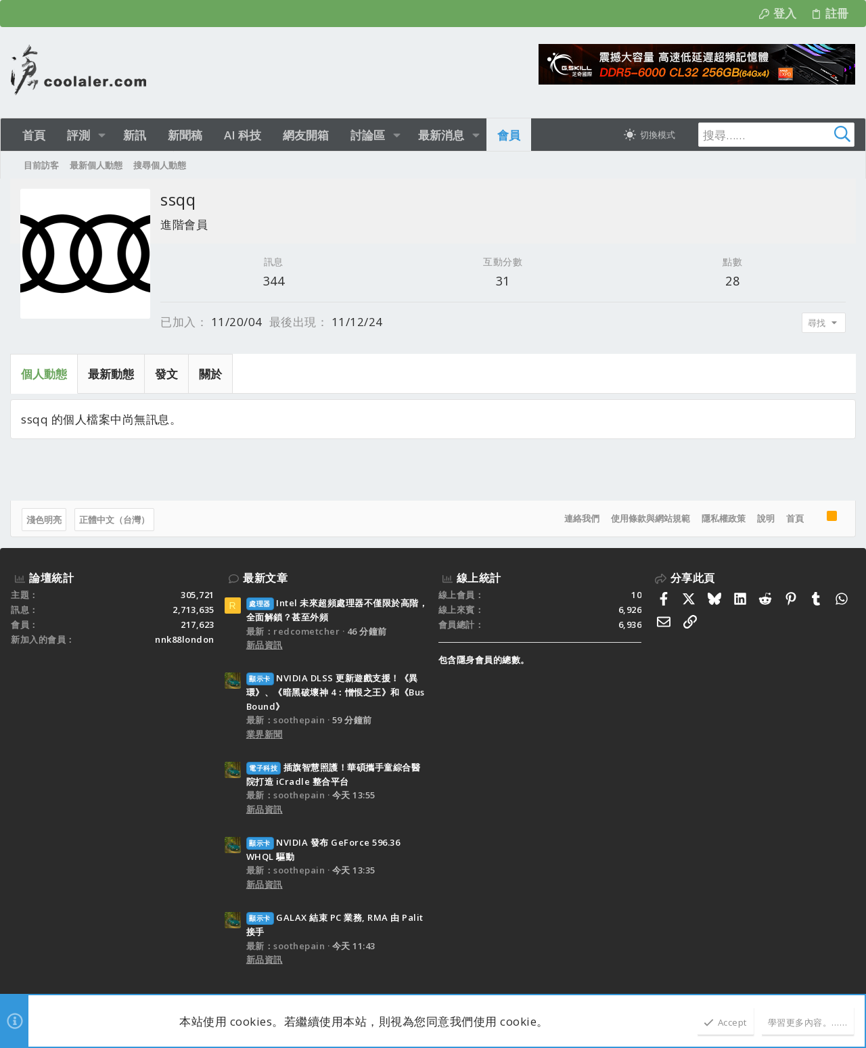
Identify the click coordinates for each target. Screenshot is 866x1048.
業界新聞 (264, 734)
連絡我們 (581, 518)
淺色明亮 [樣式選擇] (44, 520)
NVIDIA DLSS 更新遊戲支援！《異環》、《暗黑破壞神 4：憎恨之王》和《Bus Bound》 (335, 692)
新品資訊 (264, 645)
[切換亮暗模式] (649, 134)
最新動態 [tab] (112, 374)
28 (732, 281)
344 (274, 281)
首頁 (794, 518)
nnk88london (184, 639)
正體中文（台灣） (115, 520)
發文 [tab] (167, 374)
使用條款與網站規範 (649, 518)
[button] (101, 134)
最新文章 (265, 577)
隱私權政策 (723, 518)
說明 (765, 518)
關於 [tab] (211, 374)
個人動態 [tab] (45, 374)
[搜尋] (770, 134)
